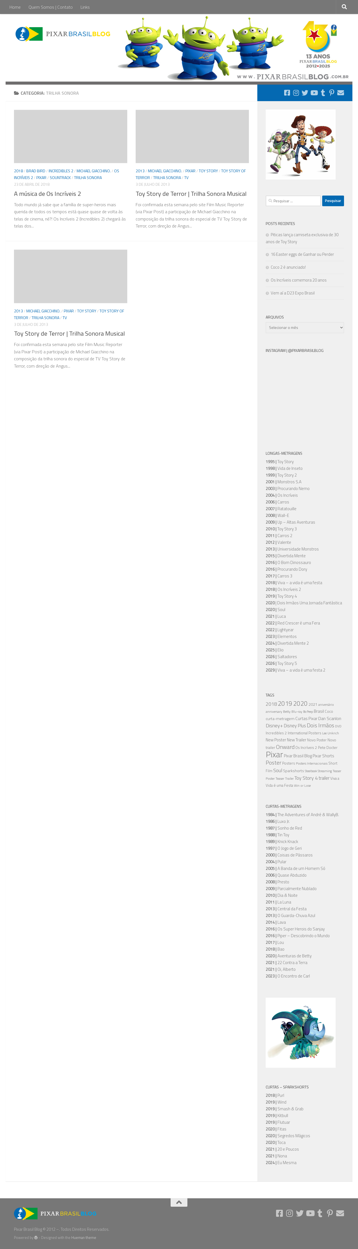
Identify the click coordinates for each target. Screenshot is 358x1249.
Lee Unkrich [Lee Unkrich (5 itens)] (330, 733)
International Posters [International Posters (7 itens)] (304, 733)
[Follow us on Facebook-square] (287, 92)
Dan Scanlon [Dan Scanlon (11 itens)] (329, 718)
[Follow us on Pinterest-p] (331, 92)
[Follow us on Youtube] (313, 92)
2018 (18, 171)
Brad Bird (35, 171)
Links (85, 7)
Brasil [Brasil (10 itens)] (319, 711)
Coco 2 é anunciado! (288, 267)
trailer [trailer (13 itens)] (324, 778)
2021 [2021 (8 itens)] (312, 704)
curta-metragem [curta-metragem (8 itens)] (280, 718)
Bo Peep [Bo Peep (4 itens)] (308, 711)
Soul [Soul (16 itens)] (277, 770)
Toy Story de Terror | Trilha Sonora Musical (191, 193)
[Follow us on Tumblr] (322, 92)
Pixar (41, 177)
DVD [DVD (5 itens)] (338, 726)
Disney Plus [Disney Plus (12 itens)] (295, 725)
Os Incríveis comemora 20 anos (299, 280)
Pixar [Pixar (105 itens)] (274, 754)
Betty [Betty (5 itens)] (287, 711)
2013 (140, 171)
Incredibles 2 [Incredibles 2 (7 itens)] (276, 733)
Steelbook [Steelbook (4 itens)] (311, 771)
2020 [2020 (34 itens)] (300, 703)
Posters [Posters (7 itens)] (288, 763)
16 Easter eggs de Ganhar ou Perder (302, 254)
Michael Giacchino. (94, 171)
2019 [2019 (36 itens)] (285, 703)
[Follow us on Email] (340, 92)
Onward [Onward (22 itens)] (285, 746)
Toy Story (208, 171)
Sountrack (60, 177)
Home (15, 7)
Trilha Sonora (88, 177)
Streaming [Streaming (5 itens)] (325, 771)
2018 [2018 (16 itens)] (271, 704)
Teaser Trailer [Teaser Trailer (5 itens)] (284, 778)
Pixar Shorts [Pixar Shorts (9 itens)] (323, 756)
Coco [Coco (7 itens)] (329, 711)
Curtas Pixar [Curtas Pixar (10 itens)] (306, 718)
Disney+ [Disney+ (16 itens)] (274, 725)
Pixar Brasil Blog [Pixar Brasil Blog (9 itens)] (298, 756)
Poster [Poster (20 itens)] (273, 762)
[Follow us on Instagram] (296, 92)
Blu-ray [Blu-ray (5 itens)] (296, 711)
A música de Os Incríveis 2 (47, 193)
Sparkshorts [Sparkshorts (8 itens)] (293, 771)
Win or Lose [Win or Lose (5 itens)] (302, 785)
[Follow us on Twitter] (305, 92)
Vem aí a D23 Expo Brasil (293, 293)
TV (186, 177)
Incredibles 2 (61, 171)
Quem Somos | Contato (51, 7)
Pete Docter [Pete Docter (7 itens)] (328, 747)
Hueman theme (83, 1237)
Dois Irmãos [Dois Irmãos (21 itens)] (320, 725)
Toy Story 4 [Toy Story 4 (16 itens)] (306, 778)
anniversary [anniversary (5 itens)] (274, 711)
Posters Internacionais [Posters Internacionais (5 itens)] (312, 763)
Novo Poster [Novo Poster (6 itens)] (317, 740)
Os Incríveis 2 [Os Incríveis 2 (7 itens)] (306, 747)
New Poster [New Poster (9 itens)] (276, 740)
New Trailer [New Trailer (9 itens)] (296, 740)
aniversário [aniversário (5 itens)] (326, 704)
